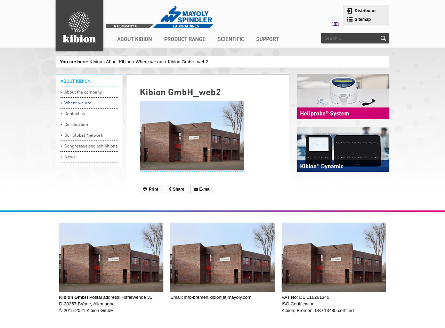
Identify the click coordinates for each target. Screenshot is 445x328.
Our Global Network (83, 135)
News (69, 157)
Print (153, 189)
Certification (76, 124)
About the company (83, 92)
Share (178, 189)
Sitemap (363, 19)
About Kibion (119, 61)
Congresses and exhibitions (91, 146)
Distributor (365, 10)
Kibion (96, 61)
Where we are (150, 61)
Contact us (74, 114)
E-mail (205, 189)
